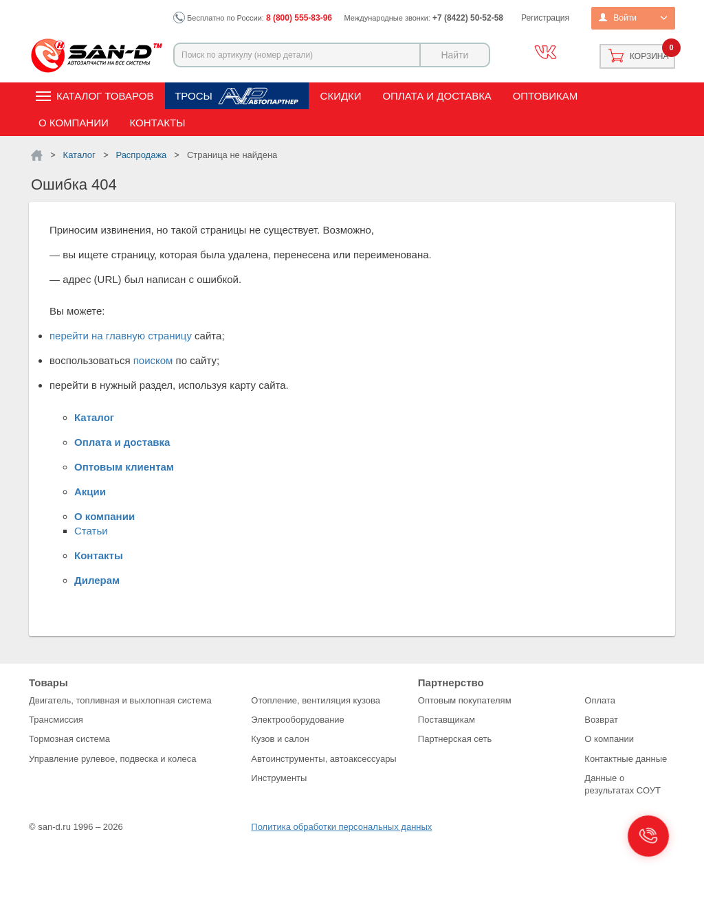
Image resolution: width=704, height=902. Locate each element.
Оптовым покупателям (465, 700)
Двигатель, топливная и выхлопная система (120, 700)
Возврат (601, 719)
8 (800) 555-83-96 (299, 18)
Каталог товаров (104, 96)
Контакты (158, 122)
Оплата (599, 700)
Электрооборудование (297, 719)
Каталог (94, 417)
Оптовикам (545, 96)
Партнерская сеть (455, 739)
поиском (153, 360)
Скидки (341, 96)
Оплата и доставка (437, 96)
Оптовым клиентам (124, 467)
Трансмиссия (56, 719)
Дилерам (97, 580)
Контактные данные (625, 759)
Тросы (193, 96)
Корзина (649, 56)
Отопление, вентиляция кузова (315, 700)
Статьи (91, 531)
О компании (73, 122)
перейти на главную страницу (121, 335)
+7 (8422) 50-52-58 (467, 18)
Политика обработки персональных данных (341, 827)
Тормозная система (69, 739)
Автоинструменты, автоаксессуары (323, 759)
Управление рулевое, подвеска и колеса (113, 759)
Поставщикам (446, 719)
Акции (90, 491)
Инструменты (279, 778)
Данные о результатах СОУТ (622, 784)
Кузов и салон (280, 739)
